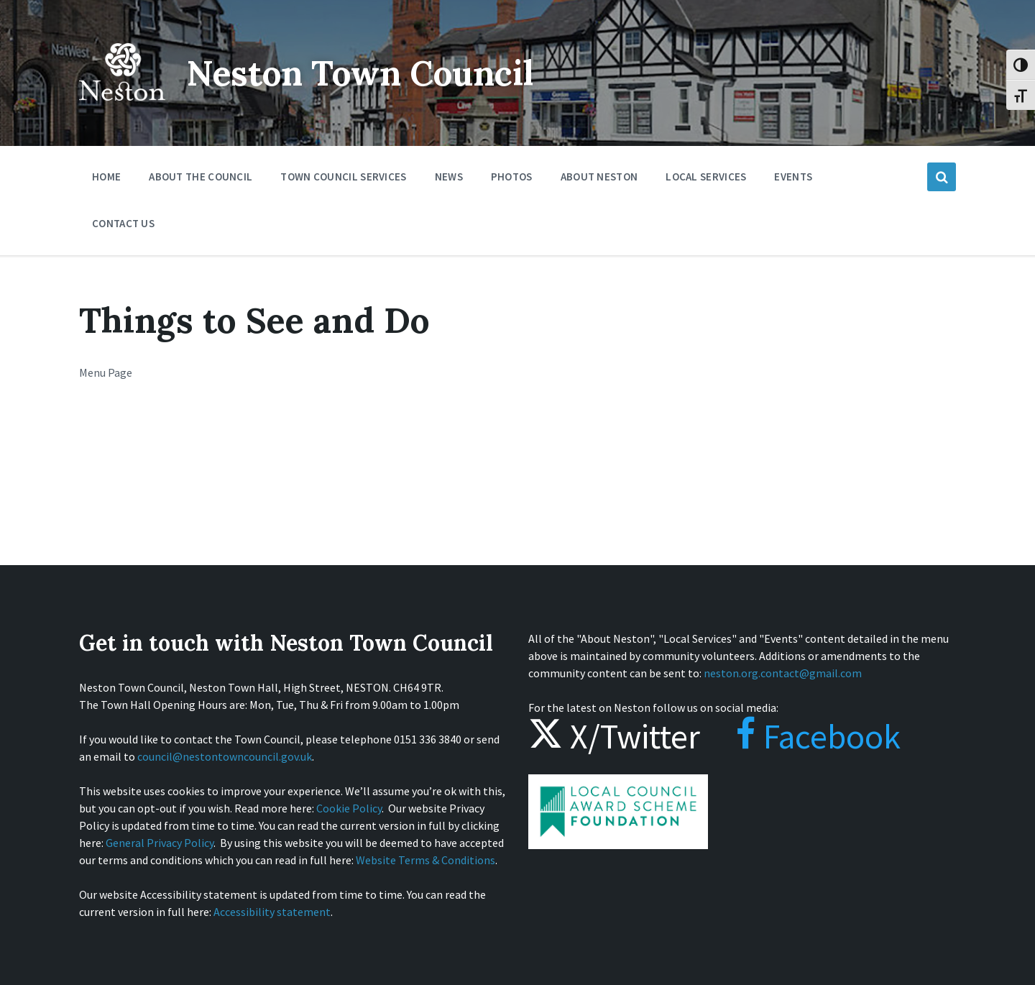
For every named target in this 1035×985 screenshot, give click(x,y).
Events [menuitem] (793, 176)
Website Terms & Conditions (425, 860)
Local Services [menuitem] (706, 176)
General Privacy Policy (159, 842)
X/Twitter (614, 736)
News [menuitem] (449, 176)
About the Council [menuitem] (200, 176)
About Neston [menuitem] (599, 176)
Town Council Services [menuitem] (343, 176)
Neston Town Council (364, 73)
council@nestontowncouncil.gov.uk (224, 756)
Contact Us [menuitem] (123, 223)
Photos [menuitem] (512, 176)
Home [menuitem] (106, 176)
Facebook (804, 736)
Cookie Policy (349, 808)
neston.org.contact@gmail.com (783, 673)
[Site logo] (122, 111)
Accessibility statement (272, 911)
